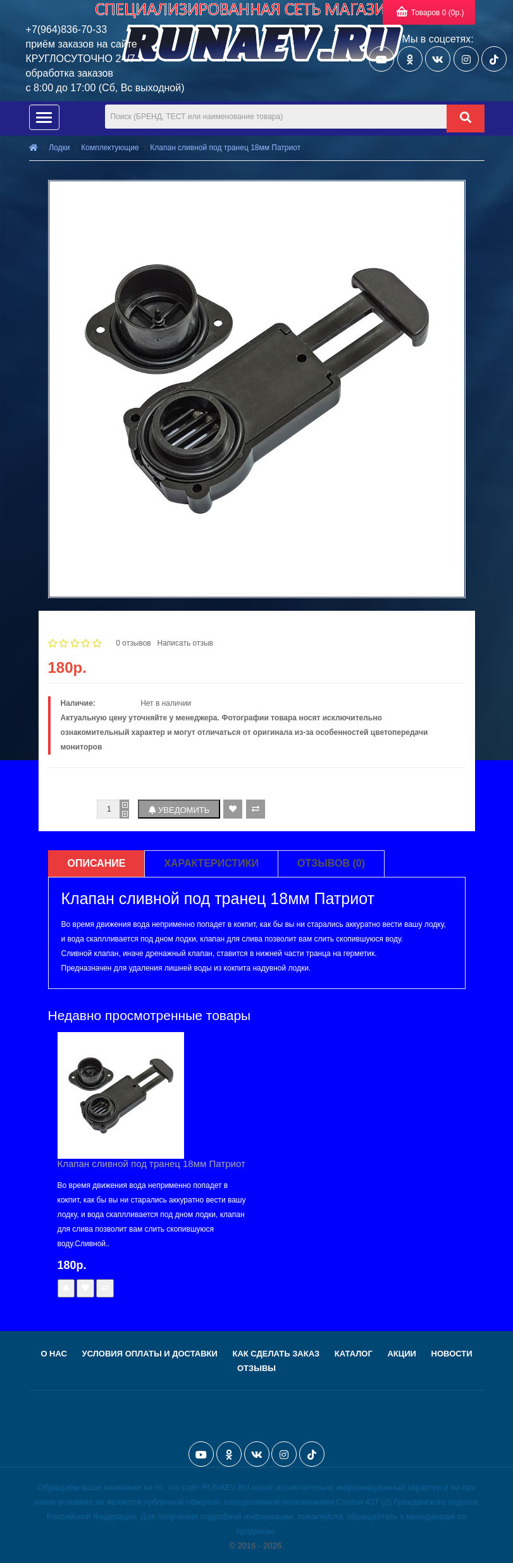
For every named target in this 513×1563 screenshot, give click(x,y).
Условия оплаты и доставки (150, 1353)
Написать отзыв (185, 643)
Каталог (354, 1353)
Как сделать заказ (275, 1353)
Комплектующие (110, 147)
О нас (53, 1353)
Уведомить (179, 810)
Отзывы (256, 1368)
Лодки (59, 147)
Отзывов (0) (331, 863)
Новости (452, 1353)
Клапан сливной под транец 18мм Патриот (225, 147)
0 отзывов (133, 643)
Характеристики (211, 863)
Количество (70, 809)
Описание (97, 863)
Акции (401, 1353)
